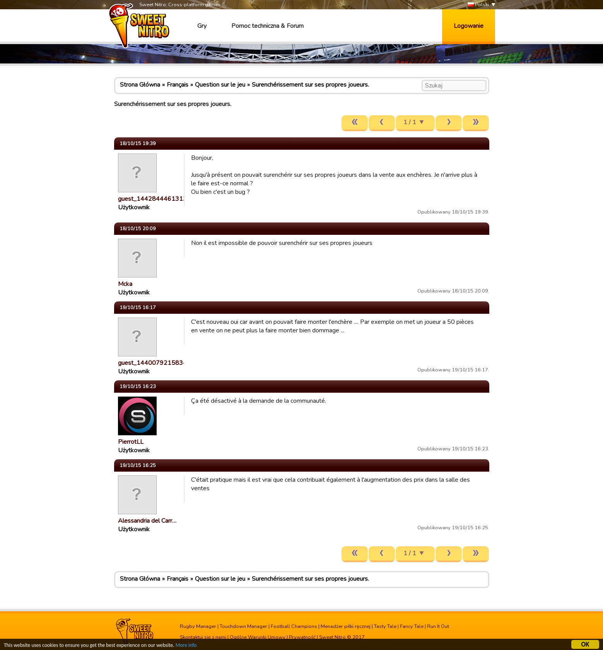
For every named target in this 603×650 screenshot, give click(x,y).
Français (177, 84)
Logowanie (468, 26)
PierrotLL (130, 442)
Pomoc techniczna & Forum (267, 26)
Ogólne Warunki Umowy (257, 637)
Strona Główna (140, 84)
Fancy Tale (412, 626)
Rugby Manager (198, 626)
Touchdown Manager (243, 626)
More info (186, 646)
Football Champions (294, 626)
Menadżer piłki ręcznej (346, 626)
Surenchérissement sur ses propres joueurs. (310, 84)
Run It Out (438, 626)
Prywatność (302, 637)
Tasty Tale (385, 626)
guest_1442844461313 (152, 199)
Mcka (125, 284)
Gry (202, 26)
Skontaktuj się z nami (203, 637)
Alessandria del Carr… (147, 521)
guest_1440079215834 (152, 363)
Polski (478, 5)
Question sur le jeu (220, 84)
